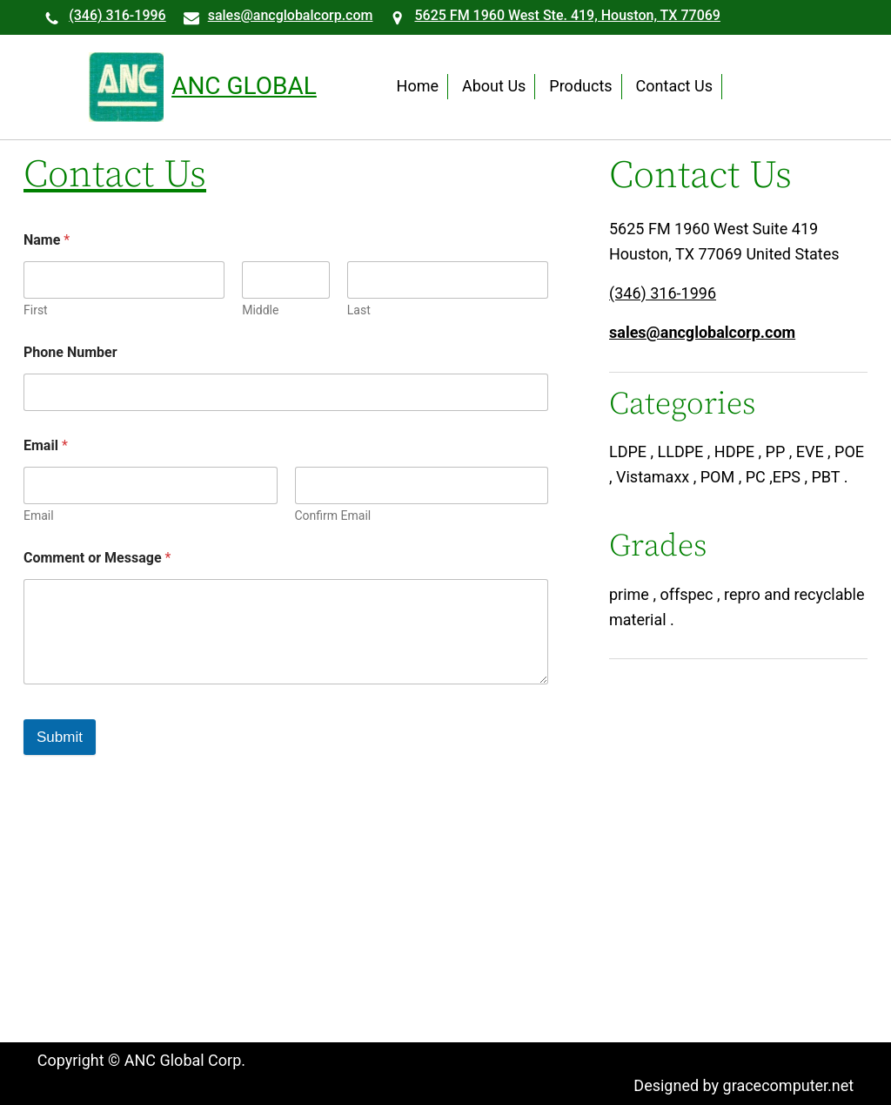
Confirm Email (333, 515)
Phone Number (70, 352)
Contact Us (114, 176)
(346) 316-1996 (117, 15)
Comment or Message (97, 557)
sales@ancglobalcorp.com (290, 15)
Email (38, 515)
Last (359, 310)
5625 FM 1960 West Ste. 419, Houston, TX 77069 (567, 15)
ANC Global (244, 85)
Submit (60, 737)
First (35, 310)
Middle (260, 310)
